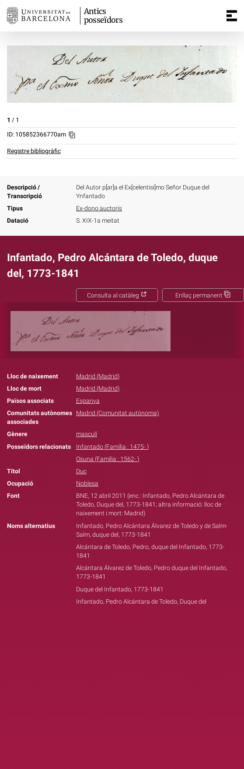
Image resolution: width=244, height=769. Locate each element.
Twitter (117, 629)
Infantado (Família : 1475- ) (112, 447)
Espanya (88, 401)
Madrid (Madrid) (98, 376)
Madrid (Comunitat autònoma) (117, 413)
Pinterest (137, 629)
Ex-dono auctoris (99, 208)
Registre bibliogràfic (34, 151)
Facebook (97, 629)
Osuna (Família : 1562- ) (107, 459)
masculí (86, 434)
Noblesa (87, 483)
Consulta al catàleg (117, 295)
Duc (81, 471)
